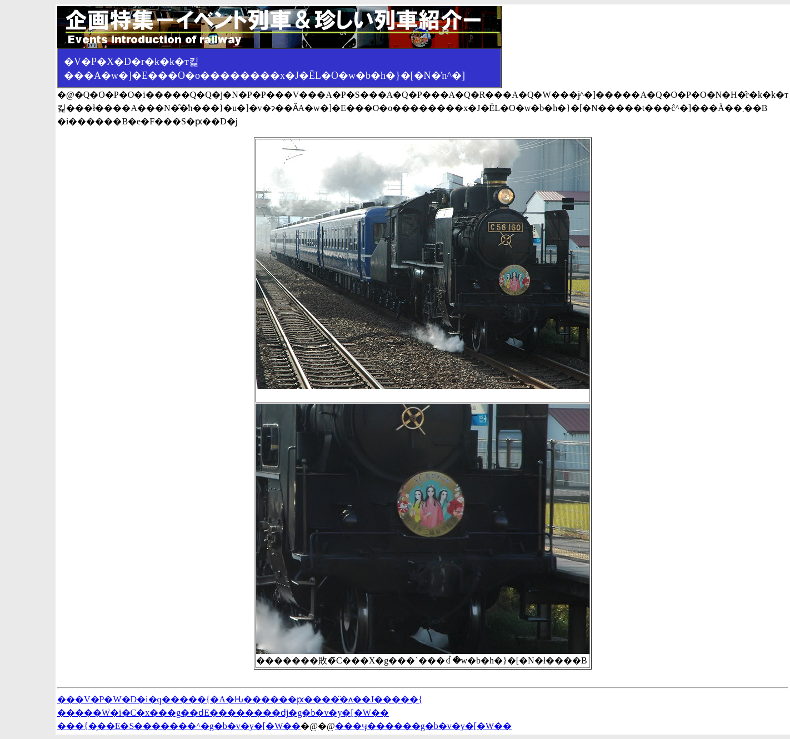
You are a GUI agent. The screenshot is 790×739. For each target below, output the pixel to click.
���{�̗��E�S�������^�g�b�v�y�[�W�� (179, 726)
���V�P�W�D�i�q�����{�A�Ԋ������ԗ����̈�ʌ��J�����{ (240, 699)
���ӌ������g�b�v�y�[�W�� (423, 726)
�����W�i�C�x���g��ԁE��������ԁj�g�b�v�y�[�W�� (223, 712)
